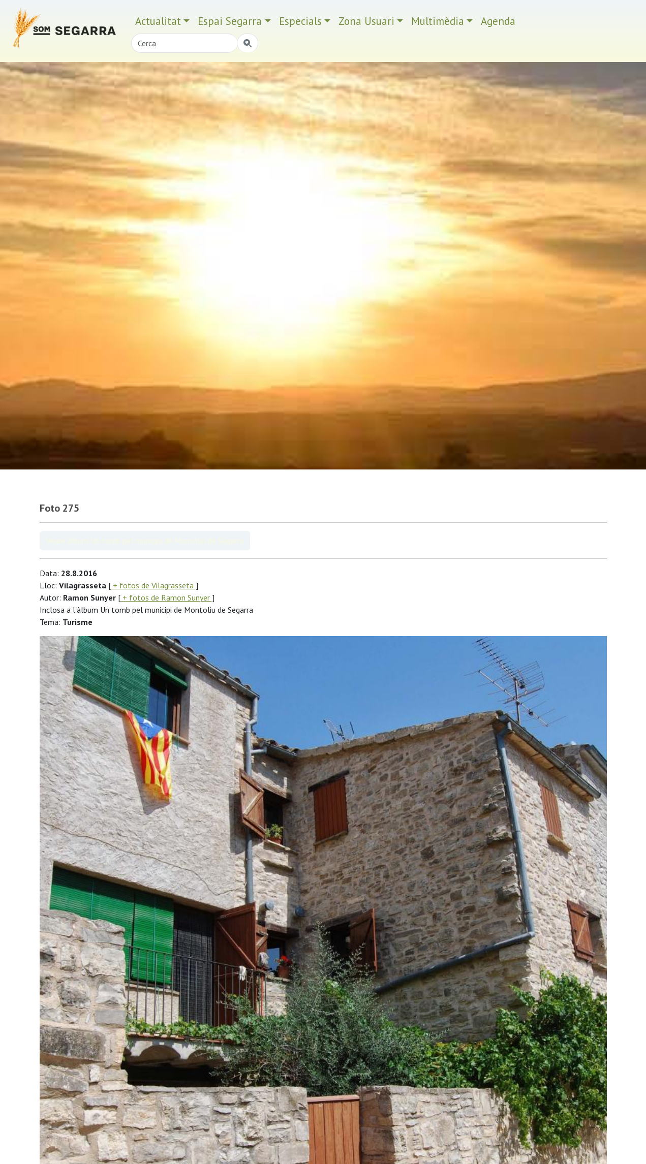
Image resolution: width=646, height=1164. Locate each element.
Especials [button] (300, 21)
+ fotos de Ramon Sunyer (166, 597)
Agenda (498, 21)
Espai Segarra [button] (230, 21)
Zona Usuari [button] (366, 21)
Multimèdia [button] (437, 21)
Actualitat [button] (158, 21)
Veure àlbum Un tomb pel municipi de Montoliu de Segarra (144, 541)
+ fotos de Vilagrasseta (153, 585)
